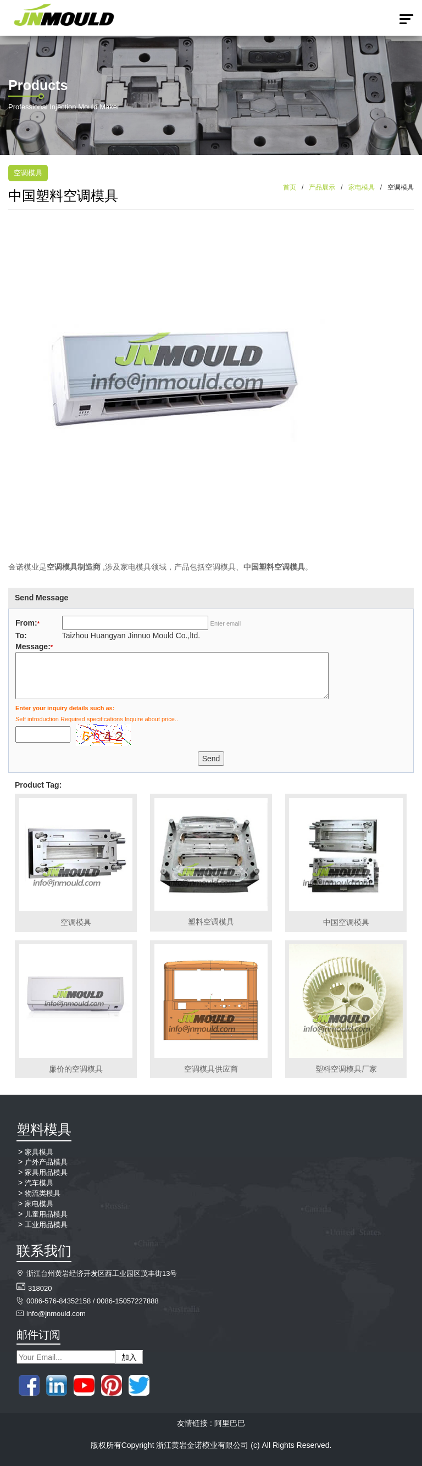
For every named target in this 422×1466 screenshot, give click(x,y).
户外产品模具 (46, 1162)
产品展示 (322, 187)
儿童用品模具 (46, 1214)
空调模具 (28, 173)
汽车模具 (39, 1183)
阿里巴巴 (229, 1423)
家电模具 (361, 187)
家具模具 (39, 1152)
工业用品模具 (46, 1224)
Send (211, 758)
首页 (289, 187)
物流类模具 (42, 1193)
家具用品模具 (46, 1172)
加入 (129, 1357)
